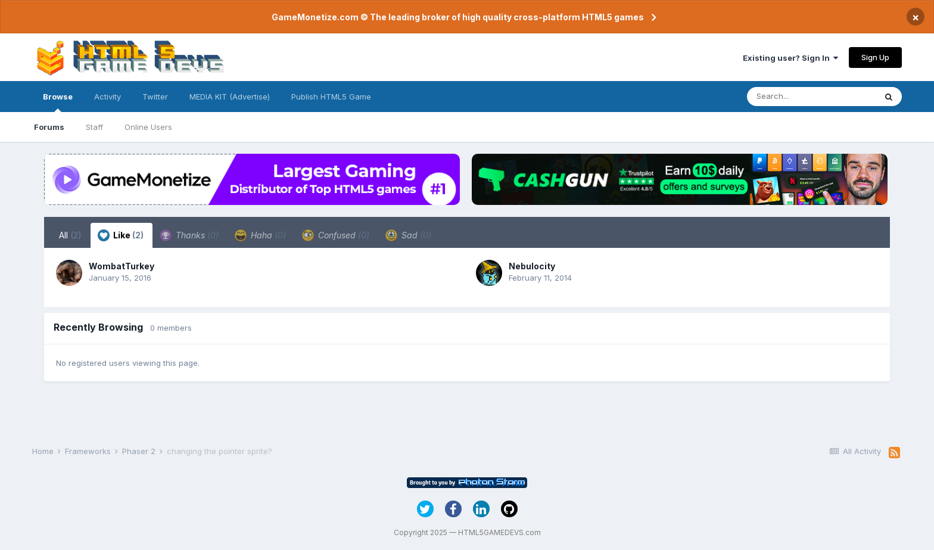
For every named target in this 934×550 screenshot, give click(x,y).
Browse (58, 102)
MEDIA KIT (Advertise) (229, 96)
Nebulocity (532, 266)
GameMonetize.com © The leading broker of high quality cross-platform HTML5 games (458, 17)
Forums (49, 127)
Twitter (155, 96)
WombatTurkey (121, 266)
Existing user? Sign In (790, 58)
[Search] (811, 96)
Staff (94, 127)
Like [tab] (121, 235)
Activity (107, 96)
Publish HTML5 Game (331, 96)
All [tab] (70, 235)
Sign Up (875, 57)
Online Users (148, 127)
